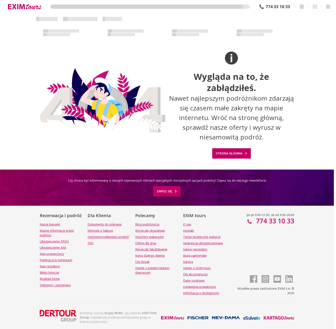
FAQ (91, 243)
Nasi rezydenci (50, 266)
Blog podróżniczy (147, 224)
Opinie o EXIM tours (197, 268)
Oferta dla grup (145, 243)
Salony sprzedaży (195, 249)
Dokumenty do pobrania (105, 224)
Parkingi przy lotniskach (56, 260)
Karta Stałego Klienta (150, 255)
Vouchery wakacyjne (149, 237)
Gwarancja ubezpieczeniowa (203, 243)
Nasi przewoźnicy (52, 254)
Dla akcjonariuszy (195, 274)
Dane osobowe (194, 280)
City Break (142, 262)
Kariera (188, 262)
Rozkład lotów (50, 279)
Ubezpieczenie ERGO (54, 241)
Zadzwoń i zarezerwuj (55, 285)
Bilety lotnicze (49, 272)
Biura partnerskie (195, 255)
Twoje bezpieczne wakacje (202, 237)
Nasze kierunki (50, 224)
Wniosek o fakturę (100, 231)
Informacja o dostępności (201, 293)
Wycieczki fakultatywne (151, 249)
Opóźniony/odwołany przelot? (108, 237)
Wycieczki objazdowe (150, 231)
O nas (187, 224)
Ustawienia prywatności (199, 287)
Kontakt (188, 231)
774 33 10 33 (277, 7)
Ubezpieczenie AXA (53, 248)
